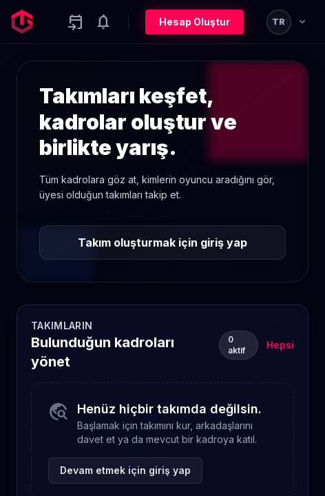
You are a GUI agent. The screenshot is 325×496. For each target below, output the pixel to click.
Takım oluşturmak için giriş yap (162, 242)
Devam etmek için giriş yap (125, 470)
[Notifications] (103, 22)
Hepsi (280, 345)
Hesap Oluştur (194, 22)
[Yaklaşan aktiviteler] (75, 22)
